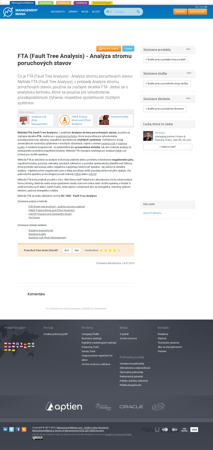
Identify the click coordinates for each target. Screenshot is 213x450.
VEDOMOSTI (58, 11)
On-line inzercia (128, 338)
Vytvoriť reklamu (152, 213)
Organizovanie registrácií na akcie (97, 357)
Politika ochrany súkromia (134, 380)
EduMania (63, 2)
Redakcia (163, 334)
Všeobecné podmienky (132, 363)
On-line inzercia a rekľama (96, 364)
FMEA (118, 150)
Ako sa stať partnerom (170, 347)
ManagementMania (22, 2)
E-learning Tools (90, 347)
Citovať (128, 48)
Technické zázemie (168, 342)
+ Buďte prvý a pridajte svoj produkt (166, 59)
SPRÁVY (73, 11)
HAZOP (92, 174)
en (196, 6)
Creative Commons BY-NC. (118, 434)
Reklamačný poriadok (131, 376)
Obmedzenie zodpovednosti (135, 368)
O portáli (124, 334)
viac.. (189, 73)
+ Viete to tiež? (167, 146)
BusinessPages (102, 2)
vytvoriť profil (197, 11)
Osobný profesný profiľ (56, 334)
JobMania (81, 2)
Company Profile (90, 334)
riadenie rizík (108, 143)
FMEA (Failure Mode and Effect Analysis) (52, 210)
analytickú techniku (66, 136)
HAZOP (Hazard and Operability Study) (50, 213)
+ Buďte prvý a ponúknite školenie (165, 108)
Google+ (99, 430)
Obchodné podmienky (131, 372)
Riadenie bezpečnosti (41, 230)
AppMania (46, 2)
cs (201, 6)
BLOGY (96, 11)
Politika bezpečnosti (130, 385)
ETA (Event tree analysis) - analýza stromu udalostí (57, 206)
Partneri (162, 351)
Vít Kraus (160, 132)
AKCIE (84, 11)
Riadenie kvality (37, 234)
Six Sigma (34, 217)
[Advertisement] (106, 28)
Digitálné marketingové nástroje (99, 342)
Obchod (162, 338)
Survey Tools (88, 351)
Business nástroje (92, 338)
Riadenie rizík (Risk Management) (47, 237)
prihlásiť (180, 11)
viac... (189, 49)
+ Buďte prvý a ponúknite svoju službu (167, 83)
